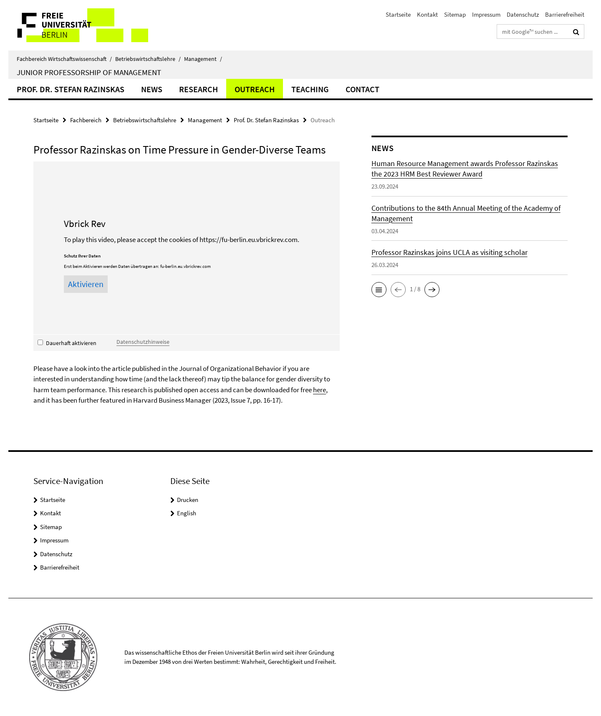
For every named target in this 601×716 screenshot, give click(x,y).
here (319, 389)
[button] (378, 289)
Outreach (255, 89)
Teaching (310, 89)
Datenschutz (523, 14)
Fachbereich (85, 120)
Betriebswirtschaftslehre (148, 59)
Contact (362, 89)
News (151, 89)
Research (198, 89)
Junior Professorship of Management (89, 72)
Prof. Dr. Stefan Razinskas (70, 89)
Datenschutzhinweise (142, 341)
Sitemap (455, 14)
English (186, 513)
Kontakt (427, 14)
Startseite (398, 14)
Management (203, 59)
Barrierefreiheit (564, 14)
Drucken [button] (187, 500)
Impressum (486, 14)
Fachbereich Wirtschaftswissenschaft (64, 59)
